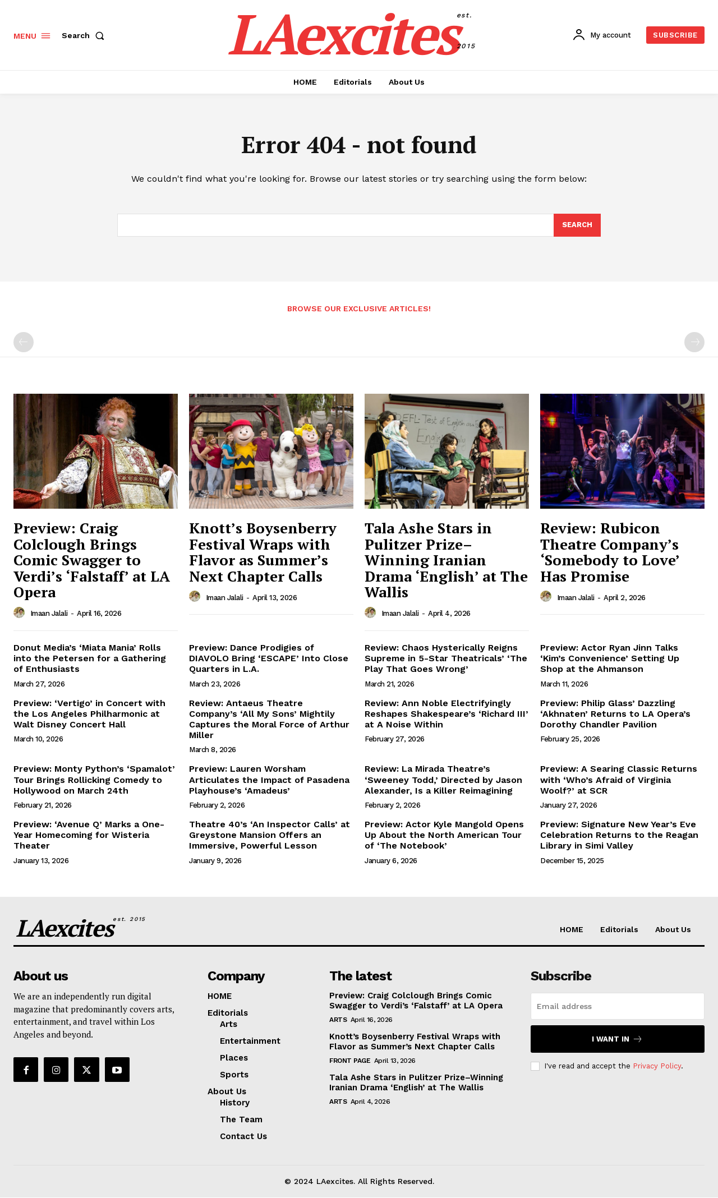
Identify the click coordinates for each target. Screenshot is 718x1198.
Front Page (349, 1061)
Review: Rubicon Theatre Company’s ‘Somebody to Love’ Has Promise (610, 552)
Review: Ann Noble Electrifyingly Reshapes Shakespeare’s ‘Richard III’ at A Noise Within (446, 714)
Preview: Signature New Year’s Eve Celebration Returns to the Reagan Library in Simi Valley (619, 835)
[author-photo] (20, 613)
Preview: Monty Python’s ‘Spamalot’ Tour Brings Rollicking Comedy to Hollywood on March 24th (94, 780)
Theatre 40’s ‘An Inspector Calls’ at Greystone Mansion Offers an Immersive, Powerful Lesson (269, 835)
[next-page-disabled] (694, 343)
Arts (338, 1020)
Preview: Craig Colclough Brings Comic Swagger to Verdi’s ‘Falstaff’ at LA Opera (91, 560)
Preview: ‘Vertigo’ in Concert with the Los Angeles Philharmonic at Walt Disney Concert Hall (89, 714)
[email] (618, 1006)
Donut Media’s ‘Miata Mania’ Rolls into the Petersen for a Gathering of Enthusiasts (89, 659)
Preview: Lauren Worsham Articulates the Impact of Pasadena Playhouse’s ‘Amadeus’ (269, 780)
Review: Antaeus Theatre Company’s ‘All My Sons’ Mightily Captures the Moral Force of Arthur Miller (269, 719)
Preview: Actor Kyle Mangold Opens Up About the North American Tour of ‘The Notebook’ (444, 835)
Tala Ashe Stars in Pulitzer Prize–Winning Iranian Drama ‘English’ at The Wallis (446, 560)
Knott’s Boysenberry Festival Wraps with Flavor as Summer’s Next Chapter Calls (263, 552)
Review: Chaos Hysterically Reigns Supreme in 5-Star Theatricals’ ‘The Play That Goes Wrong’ (446, 659)
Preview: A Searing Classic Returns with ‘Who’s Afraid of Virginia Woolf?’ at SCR (618, 780)
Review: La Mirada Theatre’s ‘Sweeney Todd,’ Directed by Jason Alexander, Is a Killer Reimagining (443, 780)
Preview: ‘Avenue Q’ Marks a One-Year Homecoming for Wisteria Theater (88, 835)
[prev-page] (23, 343)
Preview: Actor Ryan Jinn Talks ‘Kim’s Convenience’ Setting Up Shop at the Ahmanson (609, 659)
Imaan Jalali (49, 614)
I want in (617, 1039)
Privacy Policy (657, 1066)
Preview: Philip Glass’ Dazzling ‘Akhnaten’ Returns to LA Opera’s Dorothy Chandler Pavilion (615, 714)
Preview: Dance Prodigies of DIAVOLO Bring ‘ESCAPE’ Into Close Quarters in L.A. (268, 659)
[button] (85, 35)
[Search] (577, 225)
